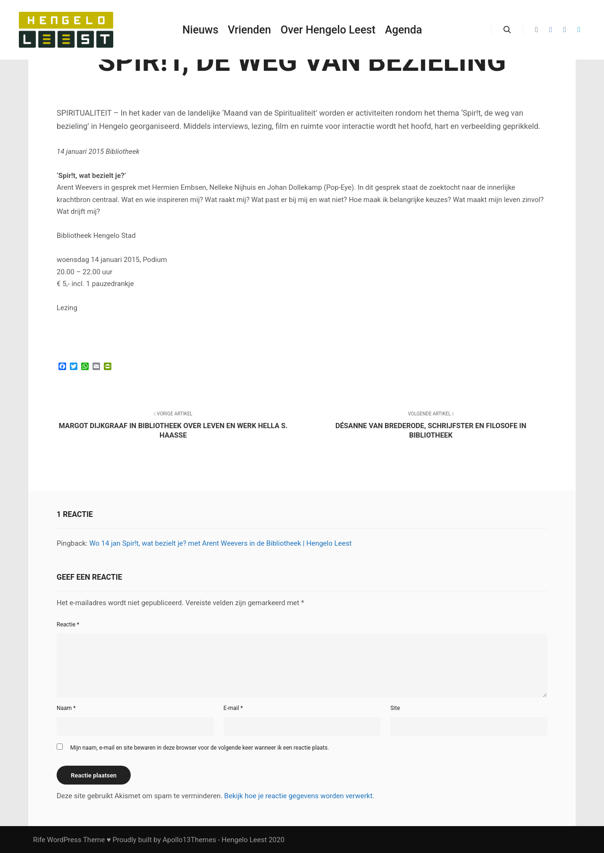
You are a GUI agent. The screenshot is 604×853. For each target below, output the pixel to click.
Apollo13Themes (189, 840)
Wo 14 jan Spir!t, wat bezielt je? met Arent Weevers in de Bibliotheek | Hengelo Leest (220, 543)
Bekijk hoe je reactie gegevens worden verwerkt (298, 796)
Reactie (68, 624)
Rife (39, 840)
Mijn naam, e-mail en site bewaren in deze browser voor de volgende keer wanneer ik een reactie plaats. (199, 747)
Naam (66, 708)
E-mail (233, 708)
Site (395, 708)
